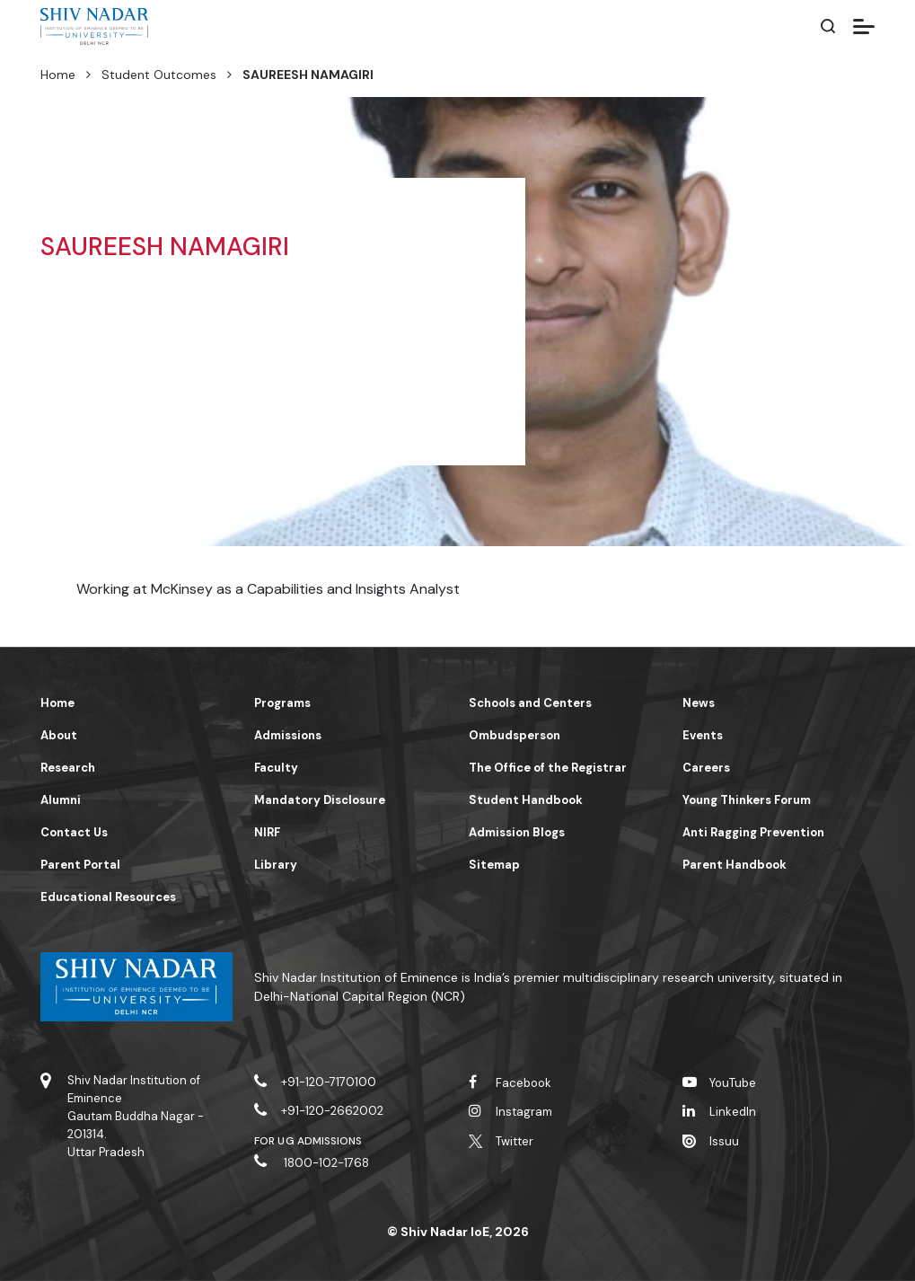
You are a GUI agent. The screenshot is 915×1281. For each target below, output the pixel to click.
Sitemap (494, 864)
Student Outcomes (158, 74)
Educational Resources (108, 897)
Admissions (287, 735)
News (698, 703)
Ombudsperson (514, 735)
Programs (282, 703)
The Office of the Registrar (548, 767)
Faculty (276, 767)
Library (275, 864)
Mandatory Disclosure (319, 800)
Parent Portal (80, 864)
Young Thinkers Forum (746, 800)
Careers (706, 767)
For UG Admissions (308, 1141)
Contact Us (74, 832)
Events (702, 735)
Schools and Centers (530, 703)
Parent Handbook (734, 864)
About (58, 735)
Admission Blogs (517, 832)
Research (67, 767)
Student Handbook (526, 800)
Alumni (60, 800)
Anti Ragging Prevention (753, 832)
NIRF (267, 832)
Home (57, 74)
